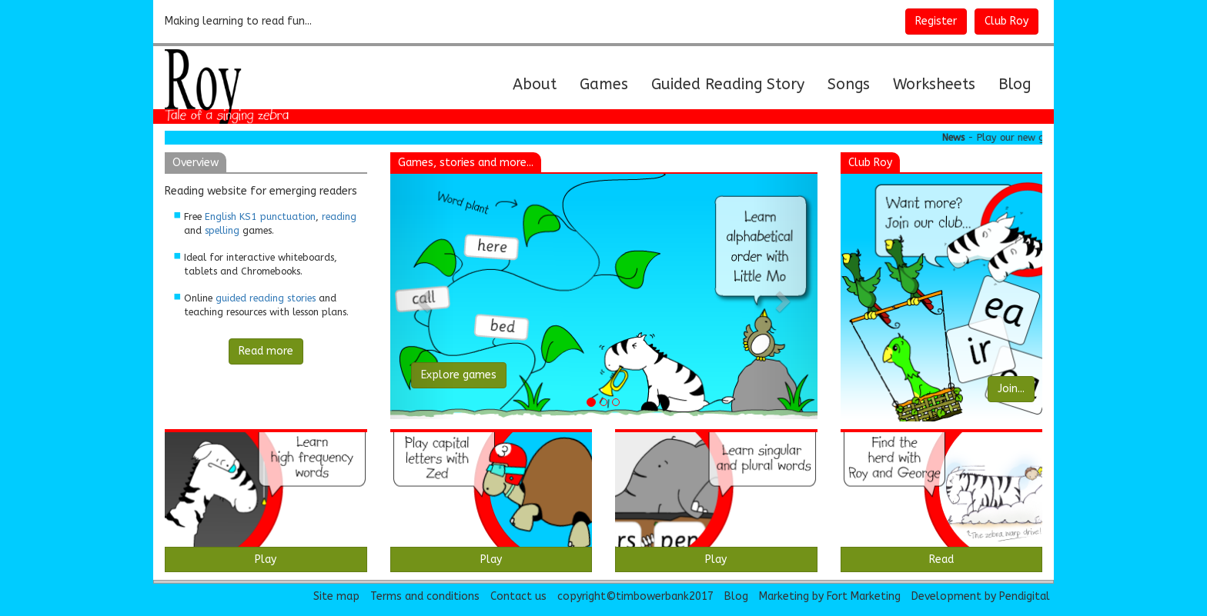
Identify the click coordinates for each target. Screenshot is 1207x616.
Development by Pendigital (980, 596)
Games (604, 84)
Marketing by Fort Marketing (830, 596)
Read (941, 559)
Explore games (459, 374)
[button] (422, 296)
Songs (849, 84)
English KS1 (231, 216)
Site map (336, 596)
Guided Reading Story (727, 84)
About (540, 84)
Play (265, 559)
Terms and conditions (425, 596)
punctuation (288, 216)
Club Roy (1006, 21)
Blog (1014, 84)
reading (339, 216)
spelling (222, 230)
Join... (1011, 388)
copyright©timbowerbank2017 (635, 596)
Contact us (518, 596)
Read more (266, 351)
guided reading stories (266, 298)
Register (936, 21)
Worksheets (934, 84)
